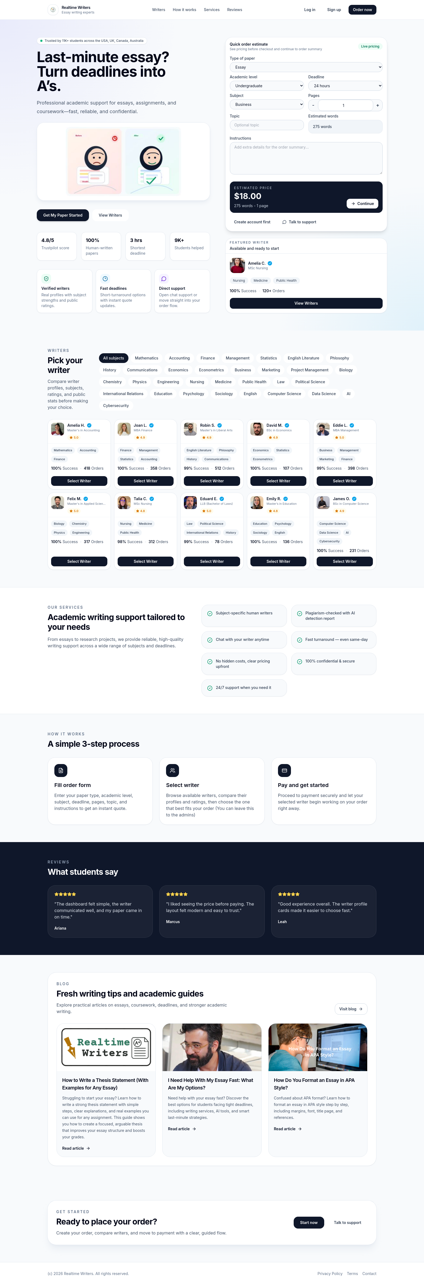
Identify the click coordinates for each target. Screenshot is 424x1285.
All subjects (113, 358)
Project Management (310, 370)
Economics (178, 370)
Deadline (316, 77)
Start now (309, 1222)
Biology (346, 370)
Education (163, 393)
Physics (139, 381)
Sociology (224, 393)
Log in (309, 9)
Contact (369, 1273)
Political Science (310, 381)
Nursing (197, 381)
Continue (362, 203)
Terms (352, 1273)
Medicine (223, 381)
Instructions (240, 138)
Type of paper (242, 58)
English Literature (303, 358)
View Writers (110, 215)
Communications (142, 370)
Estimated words (323, 116)
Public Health (254, 381)
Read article (76, 1148)
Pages (313, 95)
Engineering (168, 381)
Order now (362, 9)
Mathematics (146, 358)
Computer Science (284, 393)
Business (243, 370)
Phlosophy (339, 358)
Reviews (234, 9)
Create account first (252, 222)
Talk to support (299, 222)
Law (280, 381)
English (250, 393)
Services (212, 9)
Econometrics (211, 370)
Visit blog (351, 1009)
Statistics (268, 358)
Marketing (271, 370)
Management (238, 358)
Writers (158, 9)
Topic (235, 116)
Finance (208, 358)
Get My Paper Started (62, 215)
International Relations (123, 393)
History (109, 370)
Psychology (193, 393)
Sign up (334, 9)
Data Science (324, 393)
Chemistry (112, 381)
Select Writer (79, 481)
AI (348, 393)
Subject (237, 95)
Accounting (179, 358)
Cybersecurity (116, 405)
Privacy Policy (330, 1273)
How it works (184, 9)
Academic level (243, 77)
